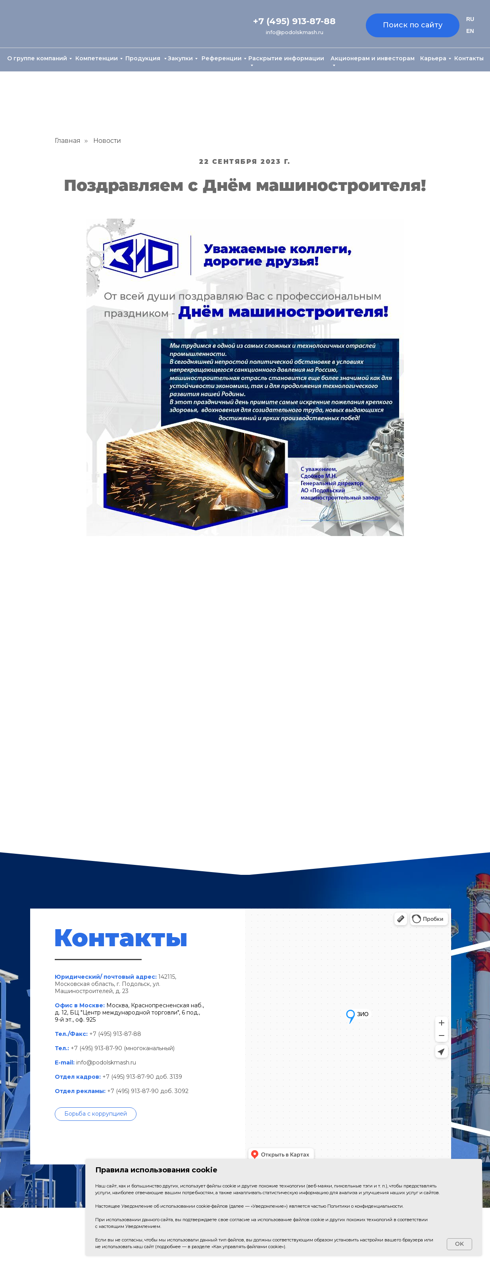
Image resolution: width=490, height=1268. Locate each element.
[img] (42, 24)
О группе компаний (37, 58)
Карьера (433, 58)
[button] (95, 1114)
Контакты (469, 58)
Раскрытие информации (286, 58)
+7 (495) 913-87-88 (294, 21)
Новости (107, 140)
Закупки (180, 58)
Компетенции (96, 58)
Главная (68, 140)
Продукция (143, 58)
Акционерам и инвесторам (373, 58)
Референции (222, 58)
